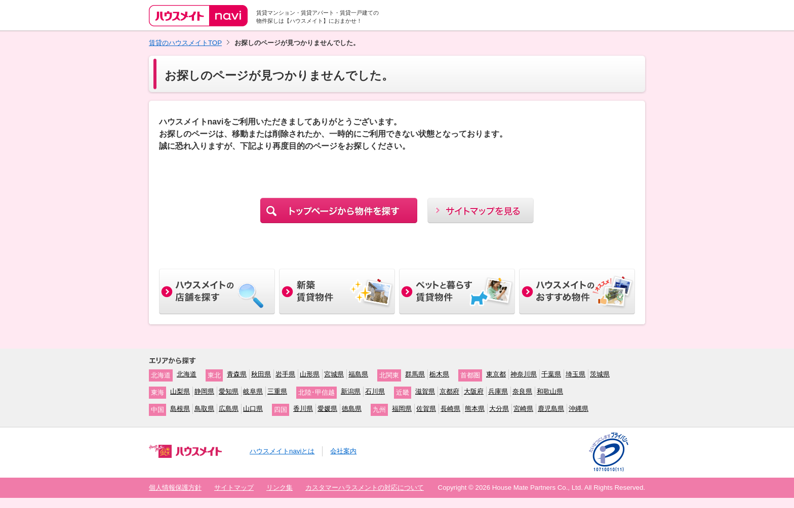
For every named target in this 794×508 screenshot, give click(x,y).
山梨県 (180, 391)
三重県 (277, 391)
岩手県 (285, 374)
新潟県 (351, 391)
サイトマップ (234, 487)
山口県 (253, 408)
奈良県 (522, 391)
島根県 (180, 408)
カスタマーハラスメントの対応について (364, 487)
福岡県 (402, 408)
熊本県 (475, 408)
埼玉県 (575, 374)
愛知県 (229, 391)
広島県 (229, 408)
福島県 (358, 374)
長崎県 (450, 408)
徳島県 (352, 408)
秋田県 (261, 374)
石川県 (375, 391)
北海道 (186, 374)
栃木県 (439, 374)
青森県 (237, 374)
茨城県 (600, 374)
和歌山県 (550, 391)
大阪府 (474, 391)
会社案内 (343, 451)
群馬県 (415, 374)
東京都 (496, 374)
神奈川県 (523, 374)
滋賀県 (425, 391)
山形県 (310, 374)
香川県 (303, 408)
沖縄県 (578, 408)
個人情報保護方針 (175, 487)
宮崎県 (523, 408)
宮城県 (334, 374)
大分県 (499, 408)
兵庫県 (498, 391)
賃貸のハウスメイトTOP (185, 43)
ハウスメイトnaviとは (282, 451)
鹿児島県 (551, 408)
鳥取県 (204, 408)
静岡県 (204, 391)
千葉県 (551, 374)
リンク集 (279, 487)
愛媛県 (327, 408)
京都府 (449, 391)
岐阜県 (253, 391)
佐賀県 (426, 408)
